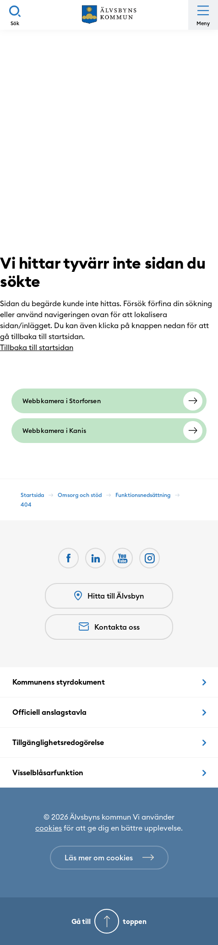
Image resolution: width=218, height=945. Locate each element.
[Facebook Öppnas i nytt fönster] (68, 558)
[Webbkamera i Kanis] (109, 430)
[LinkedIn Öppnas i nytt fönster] (95, 558)
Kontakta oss (109, 627)
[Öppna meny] (203, 15)
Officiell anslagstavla (49, 712)
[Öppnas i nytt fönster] (149, 558)
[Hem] (109, 15)
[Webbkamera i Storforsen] (109, 401)
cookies (48, 827)
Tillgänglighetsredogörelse (58, 742)
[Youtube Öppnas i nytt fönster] (122, 558)
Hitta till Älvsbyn (109, 596)
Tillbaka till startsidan (41, 347)
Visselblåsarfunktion (47, 772)
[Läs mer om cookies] (109, 857)
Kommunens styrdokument (58, 681)
